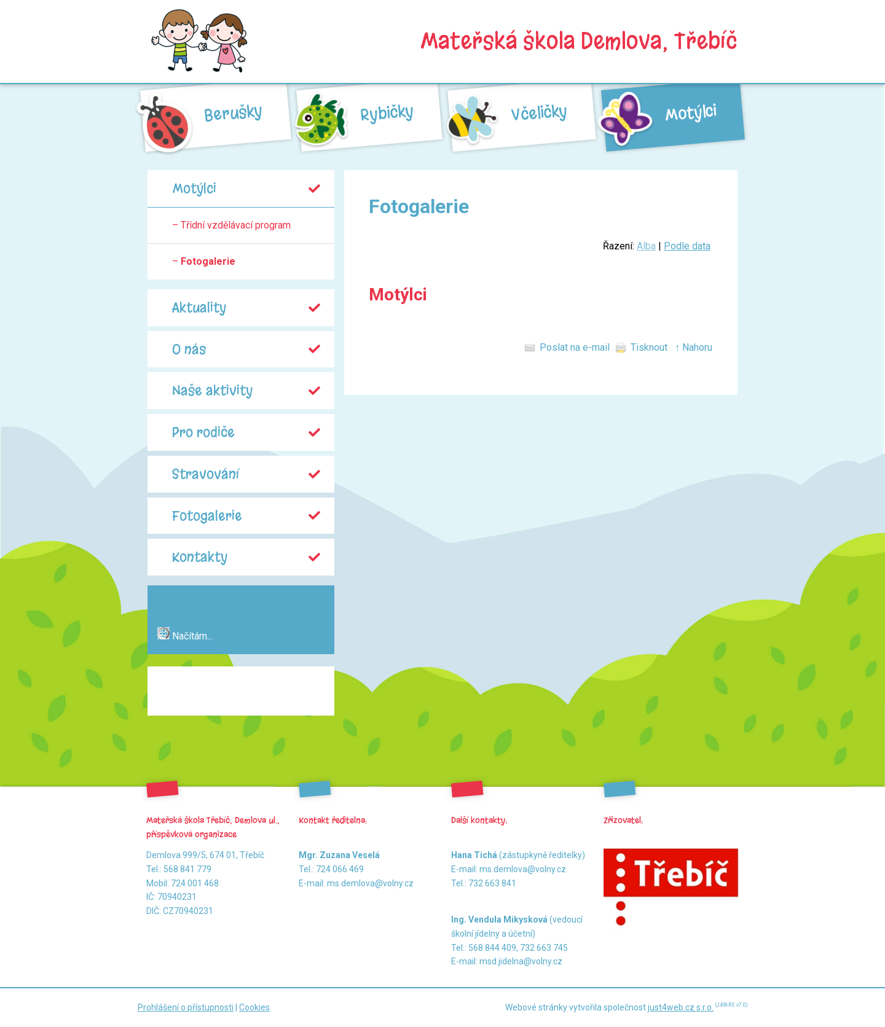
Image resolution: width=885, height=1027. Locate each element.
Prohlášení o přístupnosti (186, 1007)
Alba (646, 246)
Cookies (254, 1007)
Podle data (687, 246)
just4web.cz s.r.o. (681, 1007)
